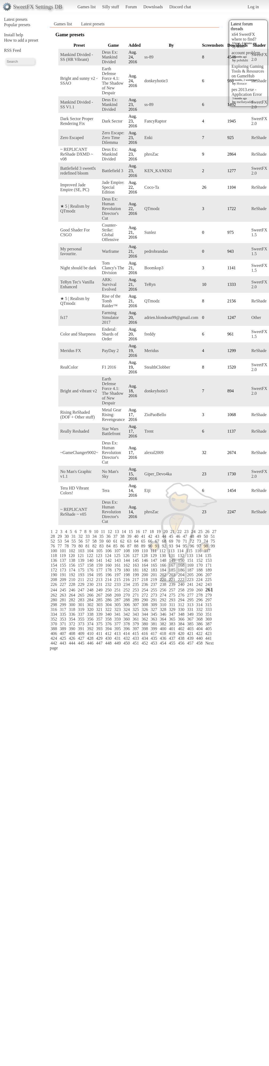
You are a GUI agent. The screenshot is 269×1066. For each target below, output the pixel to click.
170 (199, 565)
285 (99, 600)
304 (108, 604)
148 (163, 560)
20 (165, 531)
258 (181, 590)
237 (154, 584)
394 (108, 628)
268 (108, 595)
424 (54, 638)
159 (99, 565)
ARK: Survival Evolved (109, 284)
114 (180, 550)
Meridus (151, 350)
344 (145, 614)
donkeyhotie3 (156, 80)
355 (81, 619)
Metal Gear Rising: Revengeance (113, 415)
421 (190, 633)
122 (90, 555)
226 (54, 584)
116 (198, 550)
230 (90, 584)
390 (72, 628)
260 (199, 590)
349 (190, 614)
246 (72, 590)
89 (143, 546)
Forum (131, 7)
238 (163, 584)
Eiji (147, 490)
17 (144, 531)
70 (178, 541)
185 (172, 570)
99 (213, 546)
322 (108, 609)
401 (172, 628)
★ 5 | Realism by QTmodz (75, 208)
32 (80, 536)
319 (81, 609)
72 (192, 541)
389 (63, 628)
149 (172, 560)
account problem (246, 52)
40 (136, 536)
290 (145, 600)
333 (208, 609)
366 (181, 619)
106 (108, 550)
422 (199, 633)
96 (192, 546)
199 (135, 575)
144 (126, 560)
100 (54, 550)
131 (172, 555)
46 (178, 536)
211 (81, 579)
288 (126, 600)
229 (81, 584)
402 (181, 628)
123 (99, 555)
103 (81, 550)
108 (126, 550)
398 (145, 628)
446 (90, 643)
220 (163, 579)
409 (81, 633)
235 (135, 584)
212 (90, 579)
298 (54, 604)
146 (145, 560)
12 (110, 531)
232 (108, 584)
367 (190, 619)
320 (90, 609)
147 (154, 560)
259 (190, 590)
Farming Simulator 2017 (110, 317)
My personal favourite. (71, 251)
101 (63, 550)
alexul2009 (153, 452)
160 (108, 565)
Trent (148, 431)
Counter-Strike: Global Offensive (110, 232)
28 (53, 536)
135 (208, 555)
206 (199, 575)
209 (63, 579)
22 (179, 531)
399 (154, 628)
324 (126, 609)
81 (87, 546)
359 (117, 619)
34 (94, 536)
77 (60, 546)
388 (54, 628)
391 (81, 628)
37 (115, 536)
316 (54, 609)
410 (90, 633)
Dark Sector (112, 121)
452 (145, 643)
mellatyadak (245, 102)
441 (208, 638)
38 (122, 536)
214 (108, 579)
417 (153, 633)
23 (186, 531)
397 (135, 628)
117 (207, 550)
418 (163, 633)
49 (199, 536)
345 (154, 614)
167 (172, 565)
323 (117, 609)
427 (81, 638)
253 (135, 590)
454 (163, 643)
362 (145, 619)
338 (90, 614)
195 (99, 575)
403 (190, 628)
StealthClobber (157, 367)
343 (135, 614)
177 (99, 570)
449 (117, 643)
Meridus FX (70, 350)
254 (145, 590)
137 (63, 560)
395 (117, 628)
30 (67, 536)
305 (117, 604)
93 (171, 546)
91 (157, 546)
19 (158, 531)
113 (171, 550)
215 (117, 579)
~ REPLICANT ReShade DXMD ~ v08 (76, 154)
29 (60, 536)
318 (72, 609)
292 (163, 600)
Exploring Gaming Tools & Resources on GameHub (248, 71)
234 (126, 584)
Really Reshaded (74, 431)
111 (153, 550)
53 (60, 541)
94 (178, 546)
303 (99, 604)
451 (135, 643)
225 (208, 579)
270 (126, 595)
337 (81, 614)
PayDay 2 (110, 350)
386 (199, 624)
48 (192, 536)
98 (206, 546)
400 (163, 628)
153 (208, 560)
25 (200, 531)
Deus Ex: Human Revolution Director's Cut (111, 208)
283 (81, 600)
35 (101, 536)
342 (126, 614)
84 (108, 546)
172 (54, 570)
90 (150, 546)
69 (171, 541)
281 (63, 600)
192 (72, 575)
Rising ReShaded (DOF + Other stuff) (77, 414)
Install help (13, 35)
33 (87, 536)
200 (145, 575)
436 (163, 638)
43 (157, 536)
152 (199, 560)
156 (72, 565)
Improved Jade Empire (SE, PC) (74, 187)
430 (108, 638)
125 (117, 555)
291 (154, 600)
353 (63, 619)
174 (72, 570)
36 (108, 536)
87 (129, 546)
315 (208, 604)
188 (199, 570)
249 (99, 590)
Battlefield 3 (112, 170)
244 (54, 590)
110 (145, 550)
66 (150, 541)
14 (124, 531)
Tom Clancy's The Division (113, 268)
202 (163, 575)
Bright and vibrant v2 (78, 391)
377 (117, 624)
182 (145, 570)
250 (108, 590)
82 (94, 546)
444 (72, 643)
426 (72, 638)
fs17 (64, 317)
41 (143, 536)
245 (63, 590)
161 (117, 565)
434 (145, 638)
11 (103, 531)
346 (163, 614)
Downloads (153, 7)
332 (199, 609)
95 (185, 546)
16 (137, 531)
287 (117, 600)
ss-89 (148, 57)
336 (72, 614)
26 (207, 531)
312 (181, 604)
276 (181, 595)
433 (135, 638)
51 (213, 536)
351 (208, 614)
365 (172, 619)
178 (108, 570)
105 (99, 550)
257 (172, 590)
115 (189, 550)
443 (63, 643)
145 (135, 560)
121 (81, 555)
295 (190, 600)
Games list (87, 7)
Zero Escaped (72, 137)
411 (99, 633)
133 (190, 555)
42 (150, 536)
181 (135, 570)
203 (172, 575)
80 (80, 546)
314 (199, 604)
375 (99, 624)
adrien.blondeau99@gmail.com (171, 317)
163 (135, 565)
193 (81, 575)
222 (181, 579)
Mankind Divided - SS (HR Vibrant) (76, 57)
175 (81, 570)
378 (126, 624)
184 (163, 570)
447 (99, 643)
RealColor (69, 367)
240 (181, 584)
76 (53, 546)
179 (117, 570)
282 (72, 600)
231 (99, 584)
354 (72, 619)
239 (172, 584)
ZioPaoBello (155, 414)
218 (144, 579)
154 (54, 565)
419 (172, 633)
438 (181, 638)
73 (199, 541)
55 (73, 541)
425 (63, 638)
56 (80, 541)
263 (63, 595)
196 (108, 575)
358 (108, 619)
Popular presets (17, 24)
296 (199, 600)
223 (190, 579)
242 (199, 584)
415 (135, 633)
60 (108, 541)
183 (154, 570)
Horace (242, 83)
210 (72, 579)
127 (135, 555)
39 (129, 536)
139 (81, 560)
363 (154, 619)
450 (126, 643)
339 (99, 614)
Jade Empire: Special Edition (113, 187)
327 (154, 609)
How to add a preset (21, 40)
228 (72, 584)
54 (67, 541)
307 (135, 604)
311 (172, 604)
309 (154, 604)
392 (90, 628)
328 (163, 609)
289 (135, 600)
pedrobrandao (156, 251)
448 (108, 643)
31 (73, 536)
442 (54, 643)
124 (108, 555)
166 (163, 565)
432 (126, 638)
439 (190, 638)
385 (190, 624)
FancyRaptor (155, 121)
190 (54, 575)
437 (172, 638)
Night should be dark (78, 268)
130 (163, 555)
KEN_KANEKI (158, 170)
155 (63, 565)
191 (63, 575)
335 (63, 614)
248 (90, 590)
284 (90, 600)
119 (62, 555)
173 (63, 570)
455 (172, 643)
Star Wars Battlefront (111, 431)
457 (190, 643)
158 (90, 565)
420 (181, 633)
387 (208, 624)
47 (185, 536)
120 (72, 555)
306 (126, 604)
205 (190, 575)
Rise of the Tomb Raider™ (111, 301)
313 (190, 604)
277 (190, 595)
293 (172, 600)
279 (208, 595)
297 (208, 600)
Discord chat (180, 7)
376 (108, 624)
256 (163, 590)
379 (135, 624)
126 (126, 555)
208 (54, 579)
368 (199, 619)
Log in (253, 7)
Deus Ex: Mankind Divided (110, 57)
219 (153, 579)
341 (117, 614)
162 (126, 565)
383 (172, 624)
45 (171, 536)
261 (209, 590)
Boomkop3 (153, 268)
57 (87, 541)
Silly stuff (110, 7)
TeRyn (150, 284)
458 (199, 643)
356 (90, 619)
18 (151, 531)
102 (72, 550)
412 (108, 633)
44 (164, 536)
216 (126, 579)
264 (72, 595)
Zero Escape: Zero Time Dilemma (113, 138)
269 (117, 595)
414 (126, 633)
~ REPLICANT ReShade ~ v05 (73, 511)
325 (135, 609)
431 (117, 638)
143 (117, 560)
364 (163, 619)
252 (126, 590)
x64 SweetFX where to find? (244, 36)
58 (94, 541)
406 (54, 633)
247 (81, 590)
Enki (148, 137)
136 (54, 560)
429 (99, 638)
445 (81, 643)
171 (208, 565)
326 (145, 609)
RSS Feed (12, 50)
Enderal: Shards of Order (110, 334)
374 (90, 624)
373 (81, 624)
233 (117, 584)
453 (154, 643)
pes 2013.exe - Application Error (247, 92)
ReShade (259, 80)
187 (190, 570)
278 (199, 595)
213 (99, 579)
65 (143, 541)
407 (63, 633)
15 (130, 531)
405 (208, 628)
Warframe (110, 251)
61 (115, 541)
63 (129, 541)
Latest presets (16, 19)
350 (199, 614)
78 (67, 546)
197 (117, 575)
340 (108, 614)
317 (63, 609)
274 (163, 595)
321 (99, 609)
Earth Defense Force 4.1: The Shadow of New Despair (112, 80)
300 (72, 604)
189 (208, 570)
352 (54, 619)
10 (96, 531)
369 (208, 619)
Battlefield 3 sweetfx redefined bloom (78, 170)
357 (99, 619)
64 (136, 541)
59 (101, 541)
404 (199, 628)
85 (115, 546)
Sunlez (150, 232)
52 (53, 541)
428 (90, 638)
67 (157, 541)
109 (135, 550)
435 (154, 638)
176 (90, 570)
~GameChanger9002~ (79, 452)
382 (163, 624)
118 (54, 555)
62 (122, 541)
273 (154, 595)
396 (126, 628)
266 (90, 595)
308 (145, 604)
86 (122, 546)
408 (72, 633)
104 (90, 550)
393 (99, 628)
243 (208, 584)
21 (172, 531)
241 (190, 584)
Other (256, 317)
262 (54, 595)
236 (145, 584)
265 (81, 595)
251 (117, 590)
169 (190, 565)
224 (199, 579)
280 (54, 600)
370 (54, 624)
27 (214, 531)
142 (108, 560)
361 (135, 619)
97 (199, 546)
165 (154, 565)
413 (117, 633)
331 (190, 609)
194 (90, 575)
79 (73, 546)
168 (181, 565)
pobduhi (242, 60)
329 (172, 609)
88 (136, 546)
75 (213, 541)
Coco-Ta (151, 187)
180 (126, 570)
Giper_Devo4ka (158, 474)
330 (181, 609)
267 (99, 595)
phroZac (151, 154)
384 (181, 624)
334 (54, 614)
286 (108, 600)
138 (72, 560)
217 (135, 579)
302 (90, 604)
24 (193, 531)
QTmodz (152, 208)
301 (81, 604)
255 (154, 590)
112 (162, 550)
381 (154, 624)
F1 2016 (109, 367)
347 (172, 614)
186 (181, 570)
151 (190, 560)
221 (172, 579)
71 (185, 541)
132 (181, 555)
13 (117, 531)
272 (145, 595)
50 (206, 536)
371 (63, 624)
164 (145, 565)
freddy (150, 334)
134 (199, 555)
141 (99, 560)
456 (181, 643)
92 (164, 546)
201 (154, 575)
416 (144, 633)
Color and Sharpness (78, 334)
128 (144, 555)
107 (117, 550)
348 (181, 614)
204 (181, 575)
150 (181, 560)
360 (126, 619)
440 (199, 638)
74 (206, 541)
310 (163, 604)
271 (135, 595)
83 (101, 546)
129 (153, 555)
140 (90, 560)
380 (145, 624)
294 (181, 600)
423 (208, 633)
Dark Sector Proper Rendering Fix (76, 121)
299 (63, 604)
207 (208, 575)
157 (81, 565)
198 (126, 575)
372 (72, 624)
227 (63, 584)
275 (172, 595)
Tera (105, 490)
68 (164, 541)
